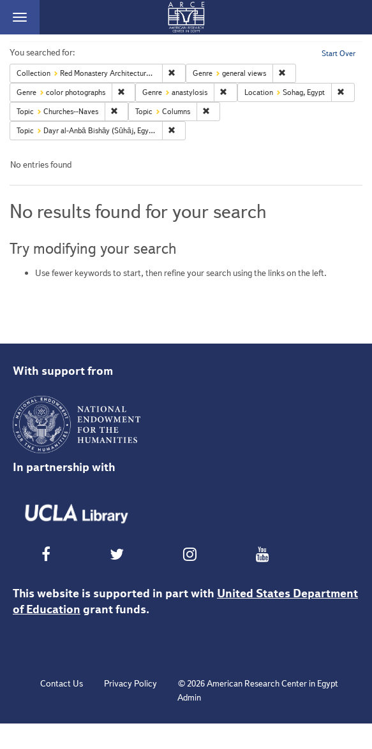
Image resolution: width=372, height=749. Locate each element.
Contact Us (61, 683)
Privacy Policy (130, 683)
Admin (189, 697)
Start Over (338, 53)
